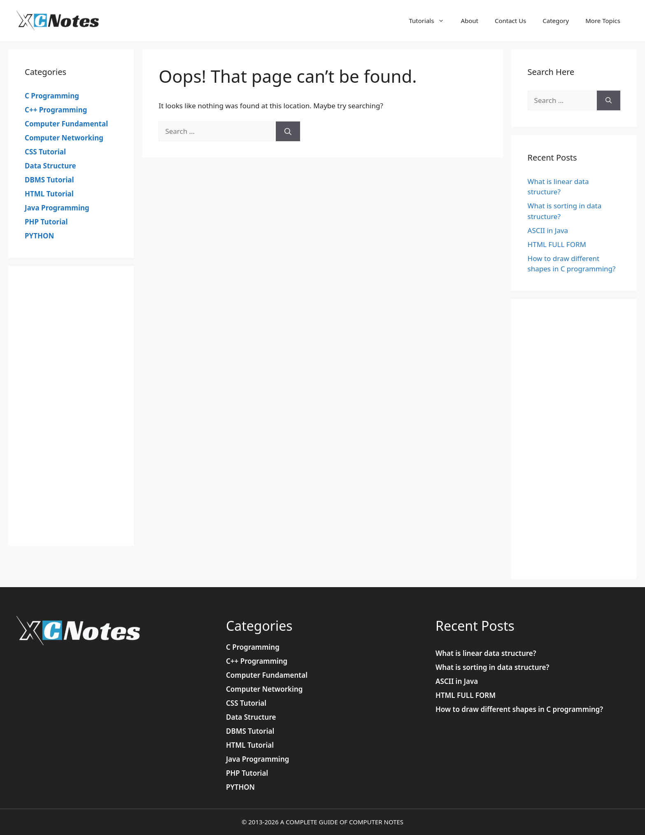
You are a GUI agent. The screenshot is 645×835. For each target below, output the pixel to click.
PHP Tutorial (46, 221)
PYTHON (39, 235)
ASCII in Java (548, 230)
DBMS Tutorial (49, 179)
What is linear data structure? (485, 653)
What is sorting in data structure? (492, 667)
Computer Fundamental (66, 123)
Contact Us (510, 20)
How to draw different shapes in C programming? (519, 709)
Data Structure (50, 165)
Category (556, 20)
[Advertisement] (71, 405)
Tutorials (431, 20)
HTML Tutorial (49, 193)
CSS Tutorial (45, 151)
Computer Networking (64, 137)
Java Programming (57, 207)
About (469, 20)
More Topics (602, 20)
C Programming (52, 95)
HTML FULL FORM (557, 244)
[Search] (288, 131)
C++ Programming (56, 109)
